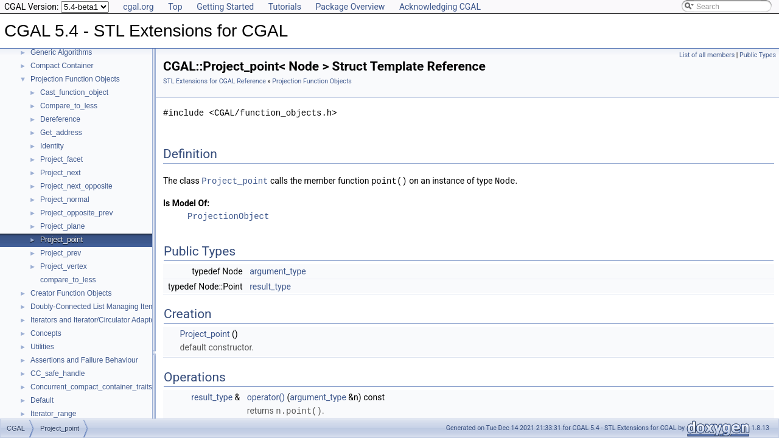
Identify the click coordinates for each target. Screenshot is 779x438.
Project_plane (62, 226)
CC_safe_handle (57, 373)
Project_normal (64, 199)
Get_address (61, 132)
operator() (266, 396)
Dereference (60, 119)
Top (175, 7)
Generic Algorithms (61, 52)
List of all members (707, 55)
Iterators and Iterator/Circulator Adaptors (95, 320)
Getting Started (225, 7)
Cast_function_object (74, 92)
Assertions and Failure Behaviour (84, 360)
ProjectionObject (228, 215)
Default (42, 400)
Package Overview (350, 7)
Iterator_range (53, 413)
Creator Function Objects (70, 293)
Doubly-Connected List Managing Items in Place (108, 306)
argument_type (278, 271)
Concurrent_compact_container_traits (91, 387)
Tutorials (284, 7)
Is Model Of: (186, 202)
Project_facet (61, 159)
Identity (52, 146)
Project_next (60, 173)
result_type (270, 286)
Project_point (61, 239)
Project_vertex (63, 266)
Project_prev (60, 253)
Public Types (757, 55)
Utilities (42, 346)
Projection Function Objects (75, 79)
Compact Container (61, 65)
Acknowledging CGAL (440, 7)
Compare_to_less (68, 106)
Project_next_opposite (76, 186)
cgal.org (138, 7)
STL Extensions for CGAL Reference (214, 81)
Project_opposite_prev (76, 213)
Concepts (45, 333)
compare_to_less (68, 280)
